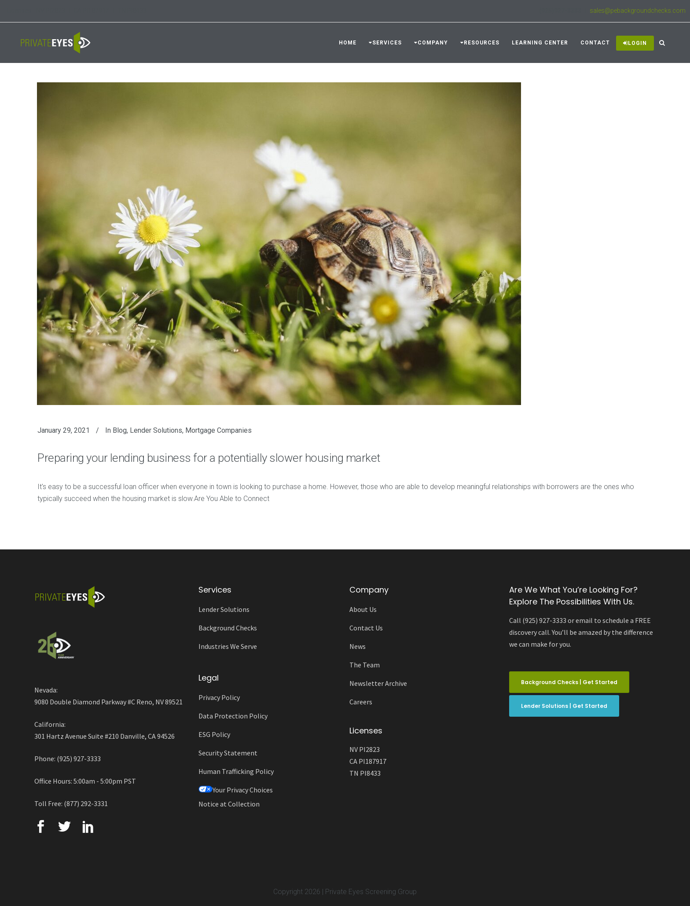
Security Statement (227, 752)
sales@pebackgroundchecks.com (638, 10)
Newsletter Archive (378, 683)
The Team (364, 664)
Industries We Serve (227, 646)
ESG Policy (214, 734)
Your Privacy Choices (235, 789)
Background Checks (227, 627)
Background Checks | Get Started (569, 682)
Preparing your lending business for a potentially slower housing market (208, 457)
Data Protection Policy (233, 715)
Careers (360, 701)
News (357, 646)
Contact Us (366, 627)
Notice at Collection (229, 803)
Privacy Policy (219, 697)
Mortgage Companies (218, 430)
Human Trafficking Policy (236, 771)
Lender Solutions (156, 430)
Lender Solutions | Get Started (564, 706)
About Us (363, 609)
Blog (120, 430)
